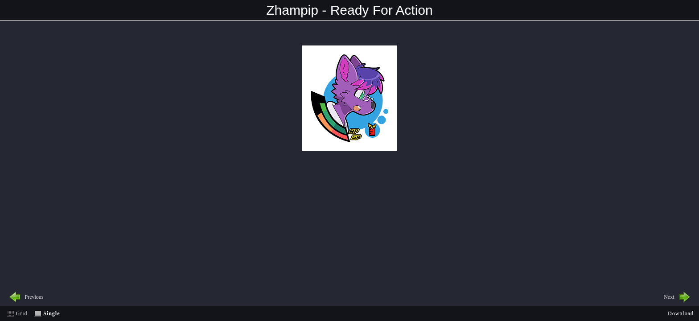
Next (669, 297)
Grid (22, 313)
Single (51, 313)
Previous (34, 297)
